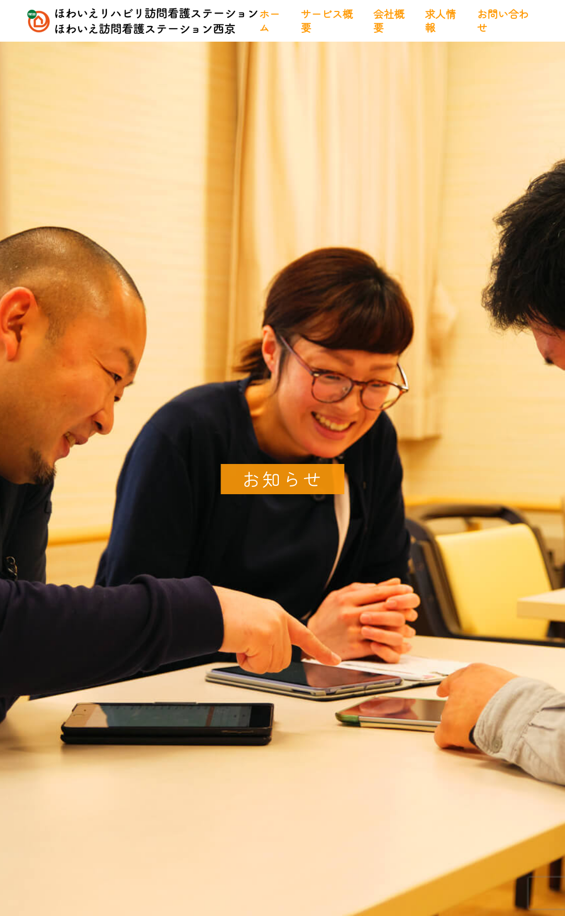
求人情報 (440, 20)
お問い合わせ (503, 20)
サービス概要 (327, 20)
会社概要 (388, 20)
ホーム (269, 20)
